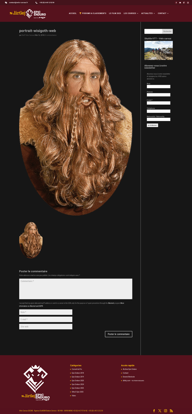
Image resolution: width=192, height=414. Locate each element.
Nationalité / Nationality (155, 116)
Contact (162, 13)
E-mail (150, 100)
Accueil (73, 13)
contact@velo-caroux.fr (18, 2)
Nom (148, 84)
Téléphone (151, 108)
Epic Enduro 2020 (78, 381)
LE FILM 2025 (115, 13)
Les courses (130, 13)
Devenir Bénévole (129, 377)
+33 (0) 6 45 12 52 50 (47, 2)
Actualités (147, 13)
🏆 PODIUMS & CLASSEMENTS (92, 13)
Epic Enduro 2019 (78, 377)
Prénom (150, 92)
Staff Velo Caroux (28, 35)
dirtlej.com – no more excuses (133, 381)
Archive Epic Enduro (130, 369)
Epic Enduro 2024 (78, 384)
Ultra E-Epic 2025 (77, 392)
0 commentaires (51, 35)
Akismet (111, 303)
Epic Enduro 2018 (78, 373)
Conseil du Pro (77, 369)
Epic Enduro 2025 (78, 388)
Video (74, 396)
